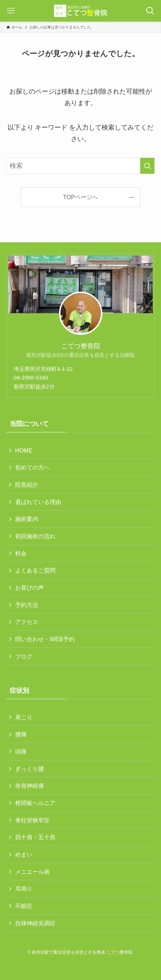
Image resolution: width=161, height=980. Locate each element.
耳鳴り (23, 888)
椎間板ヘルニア (35, 803)
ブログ (23, 656)
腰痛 (21, 734)
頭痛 (21, 751)
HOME (23, 450)
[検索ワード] (80, 166)
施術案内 (26, 519)
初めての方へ (32, 467)
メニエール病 (32, 871)
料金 (21, 553)
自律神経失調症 (35, 923)
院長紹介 (26, 484)
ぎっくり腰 (29, 768)
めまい (23, 854)
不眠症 (23, 906)
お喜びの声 (29, 587)
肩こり (23, 717)
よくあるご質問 (35, 570)
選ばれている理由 (38, 502)
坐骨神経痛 (29, 785)
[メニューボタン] (11, 11)
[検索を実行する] (147, 166)
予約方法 (26, 605)
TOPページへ (80, 197)
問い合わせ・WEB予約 (45, 639)
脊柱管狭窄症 (32, 820)
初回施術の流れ (35, 536)
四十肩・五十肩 (35, 837)
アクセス (26, 622)
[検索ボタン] (150, 11)
